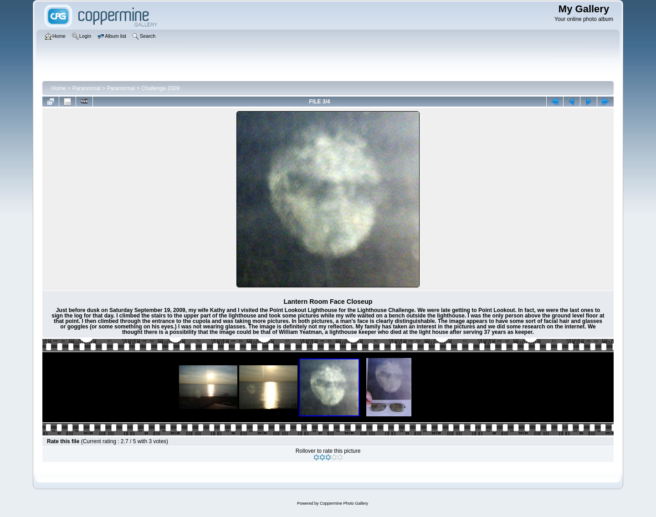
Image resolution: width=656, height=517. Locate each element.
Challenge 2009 (160, 88)
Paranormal (86, 88)
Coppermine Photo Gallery (344, 503)
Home (58, 88)
